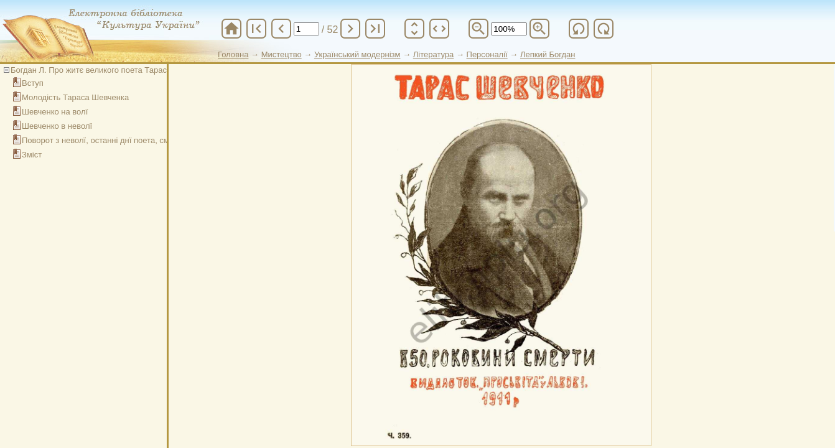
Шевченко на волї (55, 111)
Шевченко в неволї (57, 126)
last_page (375, 28)
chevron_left (281, 28)
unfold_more (414, 28)
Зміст (32, 154)
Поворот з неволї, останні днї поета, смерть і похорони (124, 140)
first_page (256, 28)
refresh (578, 28)
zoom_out (478, 28)
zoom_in (539, 28)
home (231, 28)
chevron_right (350, 28)
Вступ (33, 83)
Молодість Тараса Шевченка (75, 97)
